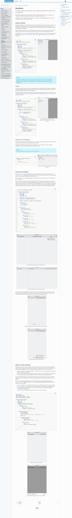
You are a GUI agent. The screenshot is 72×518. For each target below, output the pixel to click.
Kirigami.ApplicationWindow (34, 34)
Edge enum (35, 387)
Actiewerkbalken (4, 53)
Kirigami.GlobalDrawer (25, 33)
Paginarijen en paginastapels (3, 35)
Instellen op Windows (5, 78)
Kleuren (2, 28)
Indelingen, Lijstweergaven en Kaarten (6, 17)
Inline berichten (4, 51)
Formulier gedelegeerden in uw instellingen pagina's (6, 76)
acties (19, 182)
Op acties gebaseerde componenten (5, 32)
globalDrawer (23, 34)
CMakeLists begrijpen (5, 59)
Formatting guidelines (66, 12)
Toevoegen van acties (5, 19)
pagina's (36, 176)
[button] (66, 1)
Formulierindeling (4, 49)
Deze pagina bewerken (64, 5)
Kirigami (1, 8)
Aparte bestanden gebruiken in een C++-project (5, 24)
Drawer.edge (19, 386)
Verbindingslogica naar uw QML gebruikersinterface (6, 65)
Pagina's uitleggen (4, 15)
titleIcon (23, 79)
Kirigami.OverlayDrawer (19, 382)
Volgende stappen (4, 26)
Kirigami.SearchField (49, 93)
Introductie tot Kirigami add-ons (5, 71)
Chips (2, 43)
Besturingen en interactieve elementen (6, 47)
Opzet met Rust (4, 13)
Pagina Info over (4, 62)
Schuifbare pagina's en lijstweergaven (5, 38)
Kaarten (2, 40)
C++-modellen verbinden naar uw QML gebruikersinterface (5, 68)
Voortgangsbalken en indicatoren (5, 55)
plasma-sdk (32, 81)
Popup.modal (19, 385)
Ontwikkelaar (9, 1)
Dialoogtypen (3, 45)
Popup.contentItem (20, 390)
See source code (65, 7)
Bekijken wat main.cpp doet (6, 60)
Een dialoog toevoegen (5, 21)
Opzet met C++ (4, 10)
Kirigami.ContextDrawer (19, 175)
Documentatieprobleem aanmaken (65, 10)
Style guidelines (65, 14)
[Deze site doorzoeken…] (6, 5)
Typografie (3, 30)
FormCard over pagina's (5, 73)
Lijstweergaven (4, 57)
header (54, 92)
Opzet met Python (4, 11)
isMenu (39, 144)
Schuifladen (3, 41)
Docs (16, 5)
